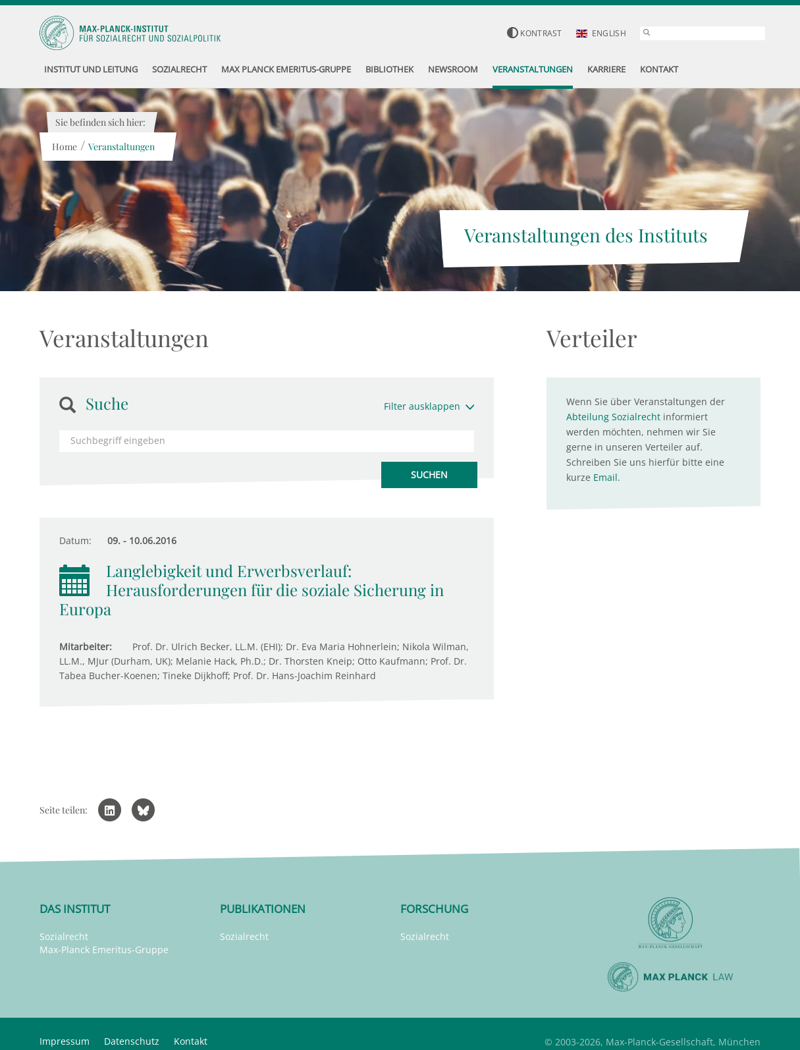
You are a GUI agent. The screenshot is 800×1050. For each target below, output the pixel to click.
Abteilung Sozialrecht (613, 416)
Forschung (434, 908)
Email (605, 477)
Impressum (65, 1041)
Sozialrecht (64, 936)
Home (63, 146)
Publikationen (263, 908)
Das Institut (75, 908)
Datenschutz (131, 1041)
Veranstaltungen (121, 146)
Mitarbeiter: (85, 646)
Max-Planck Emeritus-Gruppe (104, 949)
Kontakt (190, 1041)
